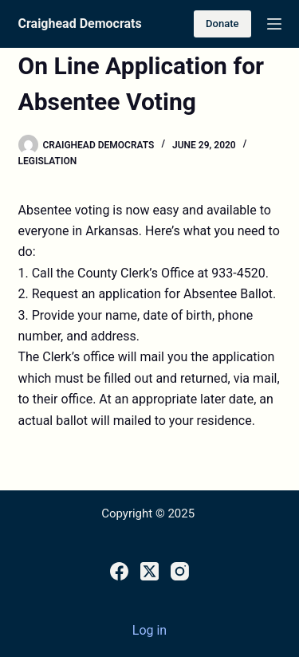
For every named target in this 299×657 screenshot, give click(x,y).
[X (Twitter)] (149, 571)
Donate (222, 24)
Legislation (47, 161)
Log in (149, 630)
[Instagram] (180, 571)
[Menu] (274, 24)
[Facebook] (119, 571)
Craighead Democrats (80, 23)
